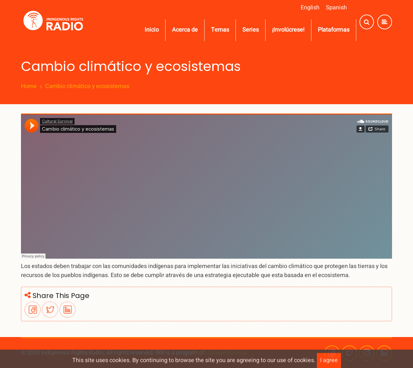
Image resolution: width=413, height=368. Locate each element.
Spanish (336, 7)
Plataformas (333, 29)
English (310, 7)
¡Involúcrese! (288, 29)
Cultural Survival (226, 352)
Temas (220, 29)
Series (250, 29)
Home (29, 86)
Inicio (152, 29)
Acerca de (185, 29)
